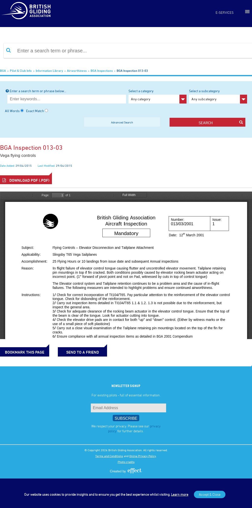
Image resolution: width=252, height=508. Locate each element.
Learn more (179, 494)
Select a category (157, 96)
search (221, 122)
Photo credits (126, 461)
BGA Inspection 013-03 (132, 71)
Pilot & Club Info (21, 71)
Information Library (49, 71)
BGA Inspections (102, 71)
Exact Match (35, 111)
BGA (3, 71)
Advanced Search (122, 122)
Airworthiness (77, 71)
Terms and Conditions (109, 456)
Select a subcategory (218, 96)
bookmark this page (24, 352)
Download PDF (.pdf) (25, 180)
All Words (12, 111)
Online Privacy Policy (142, 456)
